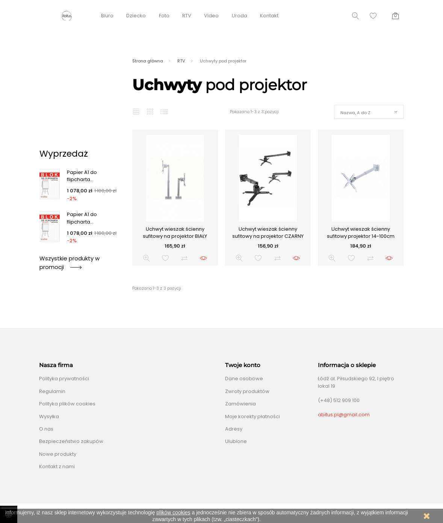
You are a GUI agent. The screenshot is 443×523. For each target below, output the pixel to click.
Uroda (239, 15)
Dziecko (136, 15)
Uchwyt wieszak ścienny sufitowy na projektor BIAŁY (175, 232)
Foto (164, 15)
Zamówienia (240, 403)
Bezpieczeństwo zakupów (71, 441)
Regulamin (52, 391)
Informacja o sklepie (347, 365)
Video (211, 15)
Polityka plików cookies (67, 403)
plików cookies (173, 512)
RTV (186, 15)
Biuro (107, 15)
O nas (46, 428)
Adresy (233, 428)
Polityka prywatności (64, 378)
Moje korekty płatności (252, 416)
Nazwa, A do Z (355, 113)
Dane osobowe (244, 378)
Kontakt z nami (57, 466)
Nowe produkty (57, 454)
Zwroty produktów (247, 391)
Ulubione (236, 441)
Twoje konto (242, 365)
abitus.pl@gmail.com (344, 414)
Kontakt (269, 15)
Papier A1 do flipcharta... (82, 176)
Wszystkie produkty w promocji (69, 262)
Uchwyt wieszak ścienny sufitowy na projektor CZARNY (268, 232)
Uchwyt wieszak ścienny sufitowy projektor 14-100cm (361, 232)
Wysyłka (49, 416)
